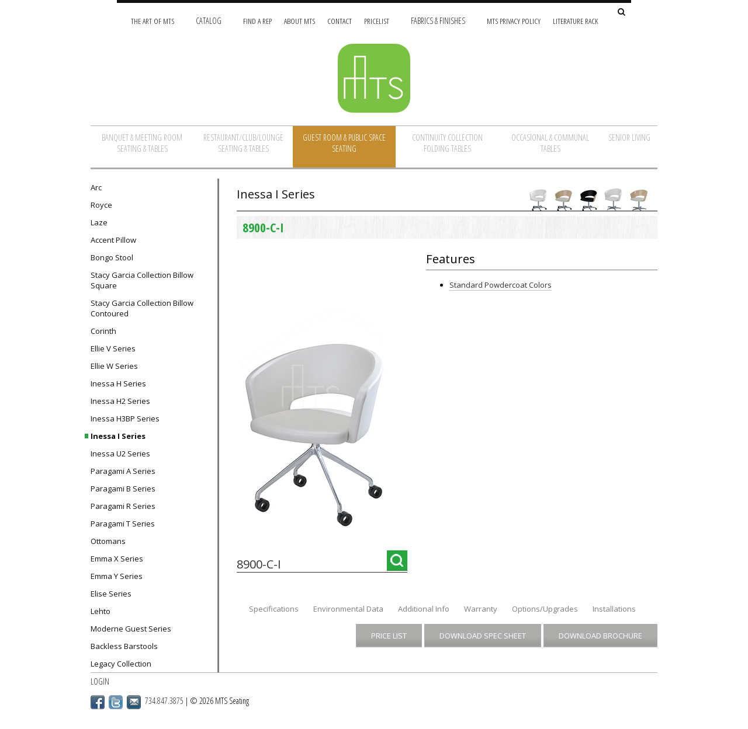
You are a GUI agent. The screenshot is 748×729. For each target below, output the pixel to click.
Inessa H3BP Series (125, 418)
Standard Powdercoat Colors (500, 285)
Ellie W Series (114, 366)
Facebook (98, 702)
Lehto (100, 611)
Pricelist (376, 20)
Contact (339, 20)
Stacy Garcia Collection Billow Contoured (142, 308)
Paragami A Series (123, 471)
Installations (614, 609)
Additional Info (423, 609)
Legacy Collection (121, 663)
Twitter (116, 702)
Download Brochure (600, 635)
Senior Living (629, 137)
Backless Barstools (124, 646)
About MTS (299, 20)
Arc (96, 187)
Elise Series (111, 593)
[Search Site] (621, 12)
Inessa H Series (118, 383)
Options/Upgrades (545, 609)
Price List (389, 635)
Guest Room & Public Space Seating (344, 143)
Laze (99, 222)
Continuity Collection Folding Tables (447, 143)
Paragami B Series (123, 488)
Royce (101, 205)
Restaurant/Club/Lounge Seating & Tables (243, 143)
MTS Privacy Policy (514, 20)
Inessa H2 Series (120, 401)
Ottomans (108, 541)
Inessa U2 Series (120, 453)
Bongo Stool (112, 257)
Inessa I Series (118, 436)
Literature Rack (575, 20)
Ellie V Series (113, 348)
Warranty (480, 609)
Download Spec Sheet (482, 635)
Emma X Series (117, 558)
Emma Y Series (117, 576)
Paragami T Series (123, 523)
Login (100, 681)
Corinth (103, 331)
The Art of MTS (152, 20)
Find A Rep (257, 20)
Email (134, 702)
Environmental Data (348, 609)
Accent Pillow (113, 240)
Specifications (274, 609)
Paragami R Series (123, 506)
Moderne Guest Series (131, 628)
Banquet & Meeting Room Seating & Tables (142, 143)
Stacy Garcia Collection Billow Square (142, 280)
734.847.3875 (164, 700)
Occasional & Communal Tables (550, 143)
